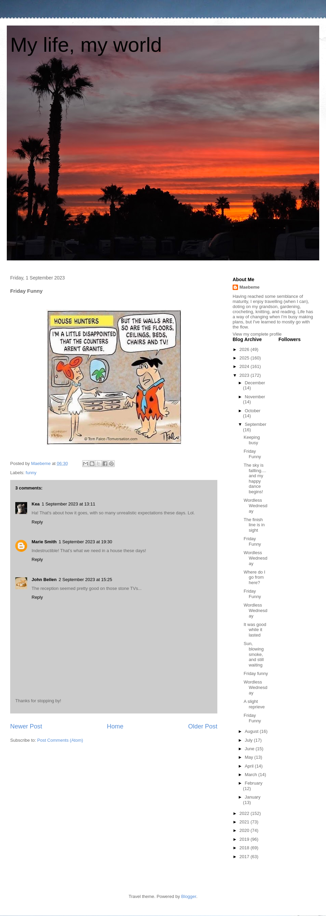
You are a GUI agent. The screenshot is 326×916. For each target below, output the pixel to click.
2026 (245, 349)
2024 (245, 366)
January (252, 797)
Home (115, 726)
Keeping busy (251, 440)
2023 (245, 375)
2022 (245, 813)
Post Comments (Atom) (60, 740)
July (249, 740)
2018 (245, 847)
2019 (245, 839)
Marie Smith (44, 541)
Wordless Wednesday (255, 505)
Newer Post (26, 726)
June (250, 748)
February (253, 783)
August (252, 731)
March (251, 774)
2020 (245, 830)
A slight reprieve (254, 704)
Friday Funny (252, 454)
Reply (37, 522)
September (256, 424)
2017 (245, 856)
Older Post (202, 726)
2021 (245, 821)
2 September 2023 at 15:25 (85, 579)
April (250, 766)
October (252, 410)
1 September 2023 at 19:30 (85, 541)
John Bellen (44, 579)
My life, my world (86, 44)
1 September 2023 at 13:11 (68, 504)
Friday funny (255, 673)
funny (31, 472)
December (255, 382)
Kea (36, 504)
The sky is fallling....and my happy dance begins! (254, 478)
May (249, 757)
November (255, 396)
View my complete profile (257, 334)
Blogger (188, 896)
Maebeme (249, 287)
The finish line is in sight (254, 525)
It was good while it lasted (254, 630)
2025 (245, 357)
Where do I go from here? (254, 577)
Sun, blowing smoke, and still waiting (253, 654)
